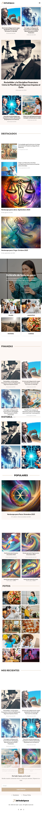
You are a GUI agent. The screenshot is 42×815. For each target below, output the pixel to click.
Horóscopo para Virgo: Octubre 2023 (14, 320)
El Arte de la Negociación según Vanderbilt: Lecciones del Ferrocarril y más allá (11, 29)
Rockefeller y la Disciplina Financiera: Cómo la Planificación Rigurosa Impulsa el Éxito (20, 83)
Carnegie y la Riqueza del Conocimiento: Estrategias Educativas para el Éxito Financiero (31, 30)
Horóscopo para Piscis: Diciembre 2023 (21, 505)
